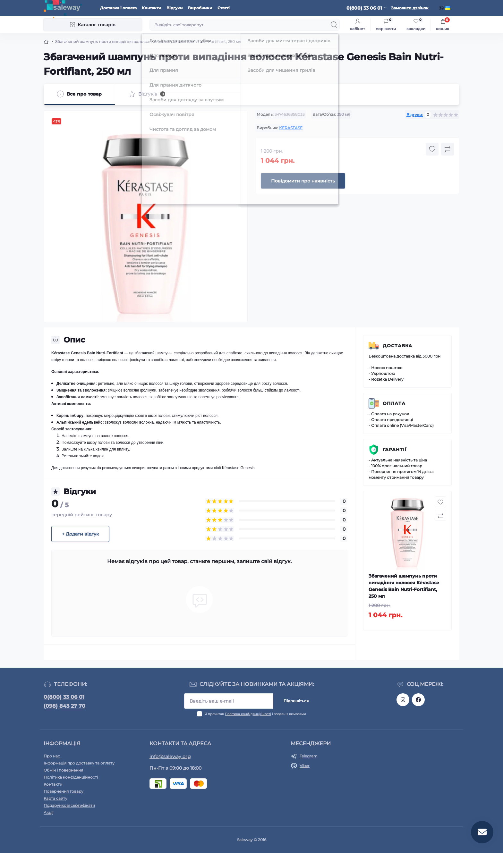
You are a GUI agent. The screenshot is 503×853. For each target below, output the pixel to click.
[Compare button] (447, 149)
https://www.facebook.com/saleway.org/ (418, 699)
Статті (223, 7)
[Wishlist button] (432, 149)
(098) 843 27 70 (64, 706)
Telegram (309, 756)
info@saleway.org (170, 756)
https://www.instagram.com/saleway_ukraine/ (403, 699)
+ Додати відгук (80, 534)
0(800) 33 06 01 (64, 697)
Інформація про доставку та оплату (79, 763)
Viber (305, 765)
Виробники (200, 7)
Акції (48, 812)
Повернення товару (63, 791)
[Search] (334, 25)
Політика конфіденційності (248, 714)
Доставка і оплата (118, 7)
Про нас (52, 756)
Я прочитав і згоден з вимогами (255, 714)
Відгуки (174, 7)
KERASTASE (291, 127)
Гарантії (395, 449)
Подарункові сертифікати (69, 805)
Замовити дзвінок (410, 7)
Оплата (394, 403)
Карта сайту (55, 798)
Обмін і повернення (63, 770)
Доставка (397, 346)
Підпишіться (296, 700)
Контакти (151, 7)
